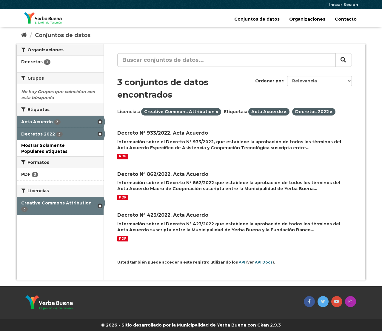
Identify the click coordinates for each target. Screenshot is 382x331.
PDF (122, 156)
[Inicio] (24, 35)
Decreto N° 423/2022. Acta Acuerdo (162, 215)
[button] (309, 301)
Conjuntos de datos (257, 19)
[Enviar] (343, 60)
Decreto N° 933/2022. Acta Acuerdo (162, 133)
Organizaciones (307, 19)
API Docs (263, 262)
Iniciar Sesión (343, 4)
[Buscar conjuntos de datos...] (226, 60)
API (242, 262)
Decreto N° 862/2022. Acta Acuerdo (162, 174)
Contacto (346, 19)
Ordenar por (269, 81)
